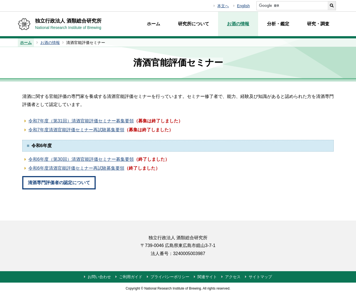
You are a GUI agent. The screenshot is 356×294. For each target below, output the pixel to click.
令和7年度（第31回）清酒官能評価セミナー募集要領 (81, 120)
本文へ (223, 6)
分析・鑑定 (278, 23)
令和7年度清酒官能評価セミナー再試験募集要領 (76, 129)
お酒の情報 (238, 23)
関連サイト (207, 277)
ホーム (153, 23)
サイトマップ (260, 277)
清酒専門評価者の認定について (59, 182)
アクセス (233, 277)
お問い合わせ (99, 277)
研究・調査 (318, 23)
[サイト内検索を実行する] (332, 5)
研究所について (193, 23)
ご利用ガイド (130, 277)
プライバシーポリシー (169, 277)
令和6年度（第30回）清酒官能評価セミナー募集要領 (81, 159)
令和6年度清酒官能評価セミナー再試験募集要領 (76, 168)
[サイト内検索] (292, 5)
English (243, 6)
